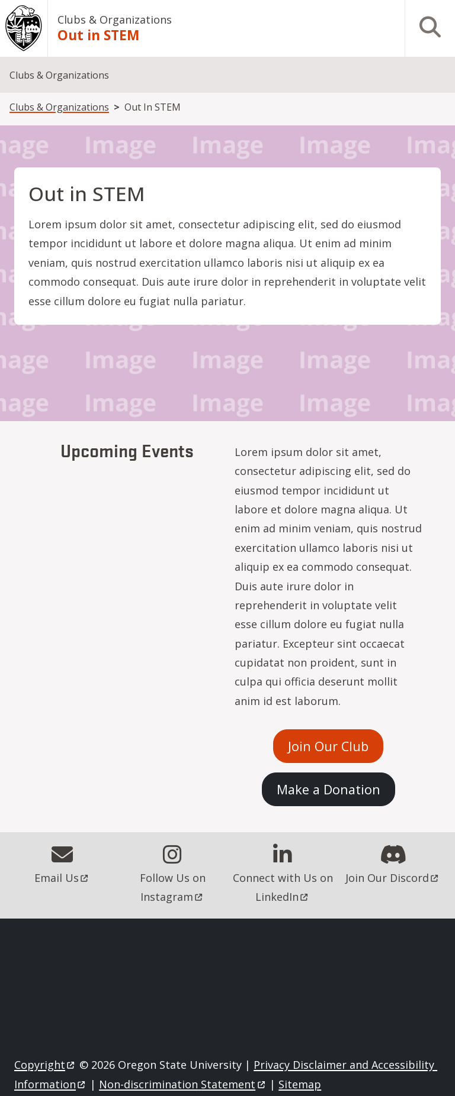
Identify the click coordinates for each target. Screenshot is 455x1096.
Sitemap (299, 1084)
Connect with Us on (284, 887)
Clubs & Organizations (114, 19)
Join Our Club (328, 746)
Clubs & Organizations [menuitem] (59, 75)
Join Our (392, 878)
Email (62, 878)
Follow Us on (174, 887)
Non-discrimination (183, 1084)
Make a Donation (328, 789)
